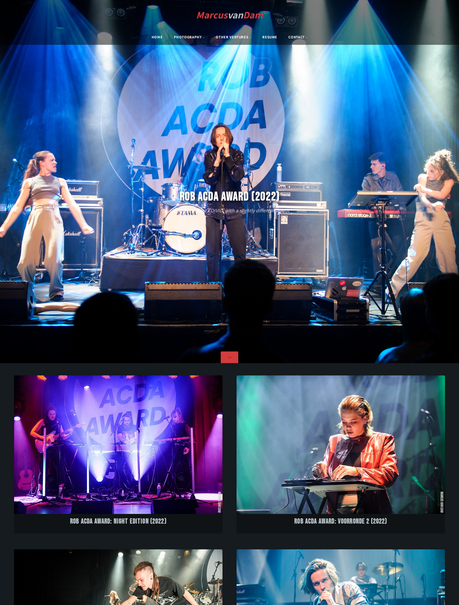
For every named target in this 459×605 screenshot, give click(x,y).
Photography (188, 37)
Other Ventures (232, 37)
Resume (269, 37)
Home (157, 37)
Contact (296, 37)
